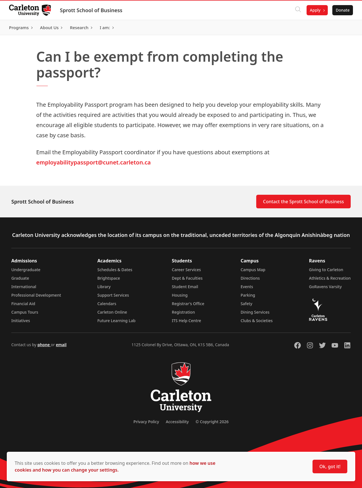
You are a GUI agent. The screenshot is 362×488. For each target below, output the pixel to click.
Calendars (106, 303)
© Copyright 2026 (212, 421)
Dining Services (255, 312)
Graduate (20, 278)
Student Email (185, 286)
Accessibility (177, 421)
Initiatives (20, 320)
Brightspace (108, 278)
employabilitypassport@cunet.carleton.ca (93, 162)
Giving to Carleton (326, 269)
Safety (247, 303)
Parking (248, 295)
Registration (183, 312)
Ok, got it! (330, 466)
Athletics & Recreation (330, 278)
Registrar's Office (188, 303)
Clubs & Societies (257, 320)
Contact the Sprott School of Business (303, 201)
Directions (250, 278)
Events (247, 286)
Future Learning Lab (116, 320)
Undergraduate (25, 269)
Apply (315, 10)
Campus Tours (24, 312)
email (61, 344)
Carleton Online (112, 312)
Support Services (113, 295)
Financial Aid (23, 303)
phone (44, 344)
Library (104, 286)
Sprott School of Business (91, 10)
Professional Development (36, 295)
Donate (343, 10)
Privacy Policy (146, 421)
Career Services (186, 269)
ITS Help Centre (186, 320)
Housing (180, 295)
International (23, 286)
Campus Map (253, 269)
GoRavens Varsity (325, 286)
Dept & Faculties (187, 278)
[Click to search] (298, 10)
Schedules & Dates (114, 269)
